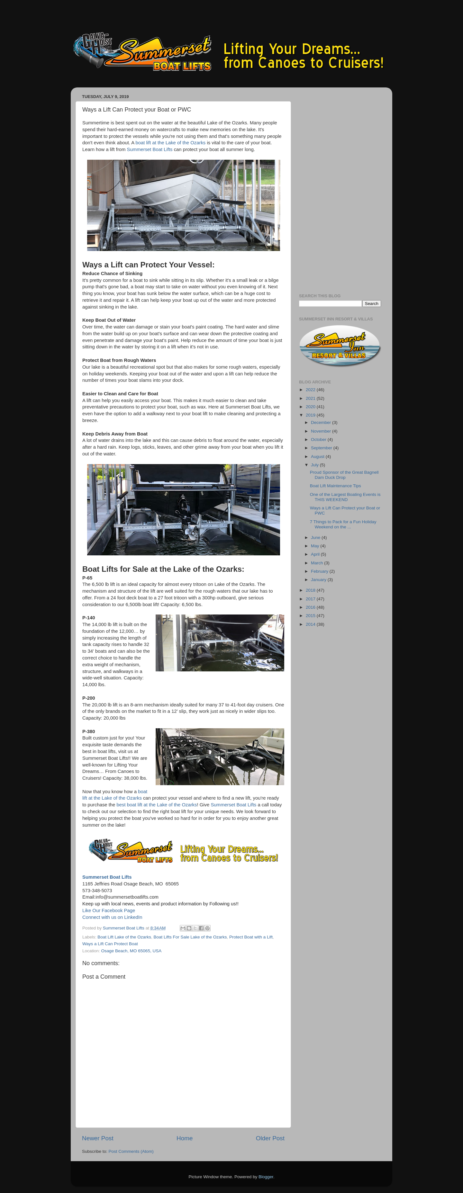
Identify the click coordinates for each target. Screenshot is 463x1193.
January (319, 579)
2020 (311, 406)
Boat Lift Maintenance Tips (335, 485)
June (316, 537)
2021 (311, 398)
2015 (311, 615)
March (317, 563)
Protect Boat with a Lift (251, 937)
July (315, 464)
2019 (311, 415)
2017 (311, 598)
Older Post (270, 1138)
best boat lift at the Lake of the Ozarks (156, 804)
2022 (311, 389)
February (320, 571)
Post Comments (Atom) (131, 1151)
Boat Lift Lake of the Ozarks (124, 937)
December (321, 422)
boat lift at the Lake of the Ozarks (170, 142)
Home (185, 1138)
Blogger (266, 1176)
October (319, 439)
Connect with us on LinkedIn (112, 917)
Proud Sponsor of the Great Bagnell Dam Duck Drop (344, 475)
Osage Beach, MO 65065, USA (131, 950)
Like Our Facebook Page (108, 910)
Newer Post (97, 1138)
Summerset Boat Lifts (150, 149)
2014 (311, 624)
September (322, 447)
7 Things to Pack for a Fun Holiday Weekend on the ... (343, 524)
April (316, 554)
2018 (311, 590)
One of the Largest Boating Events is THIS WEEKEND (345, 497)
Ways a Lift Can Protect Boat (110, 943)
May (315, 545)
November (321, 431)
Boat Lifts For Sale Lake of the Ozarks (190, 937)
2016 (311, 607)
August (318, 456)
